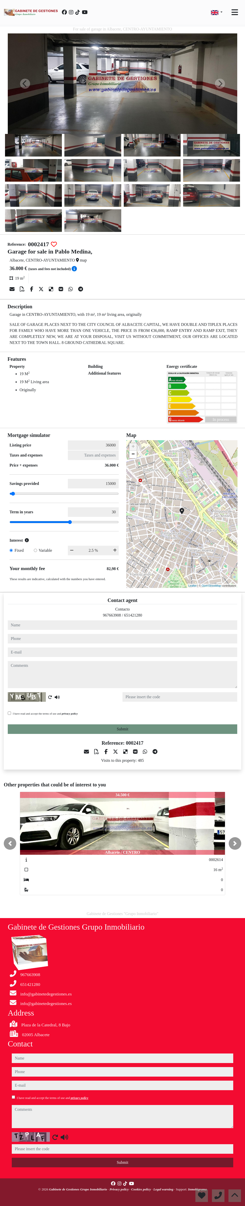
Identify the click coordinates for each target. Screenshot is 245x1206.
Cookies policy (141, 1189)
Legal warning (163, 1189)
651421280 (133, 615)
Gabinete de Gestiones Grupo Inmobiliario (78, 1189)
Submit (122, 729)
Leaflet (192, 585)
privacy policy (70, 713)
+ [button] (133, 447)
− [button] (133, 454)
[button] (10, 843)
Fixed (19, 550)
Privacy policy (119, 1189)
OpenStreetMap (211, 585)
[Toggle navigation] (234, 12)
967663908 (112, 615)
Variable (45, 550)
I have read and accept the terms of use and (45, 713)
